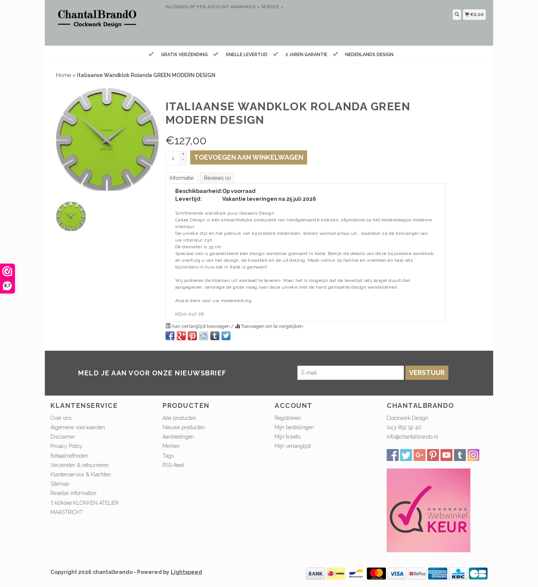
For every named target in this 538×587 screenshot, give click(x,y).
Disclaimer (62, 437)
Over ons (60, 418)
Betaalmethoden (69, 456)
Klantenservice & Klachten (80, 474)
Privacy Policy (66, 446)
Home (63, 75)
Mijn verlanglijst (293, 446)
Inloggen (177, 6)
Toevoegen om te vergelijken (269, 326)
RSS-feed (173, 465)
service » (272, 6)
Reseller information (73, 493)
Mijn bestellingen (294, 427)
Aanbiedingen (178, 437)
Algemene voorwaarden (77, 427)
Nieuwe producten (184, 427)
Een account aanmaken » (228, 6)
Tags (168, 456)
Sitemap (59, 484)
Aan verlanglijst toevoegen (198, 326)
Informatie (182, 178)
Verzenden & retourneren (79, 465)
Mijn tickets (287, 437)
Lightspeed (186, 572)
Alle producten (179, 418)
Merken (171, 446)
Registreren (288, 418)
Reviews (217, 178)
